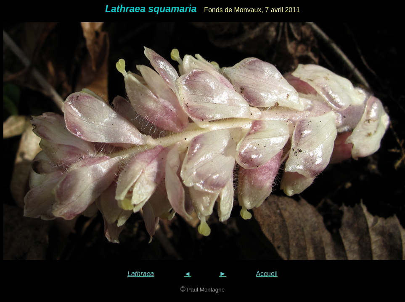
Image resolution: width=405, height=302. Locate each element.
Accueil (267, 273)
